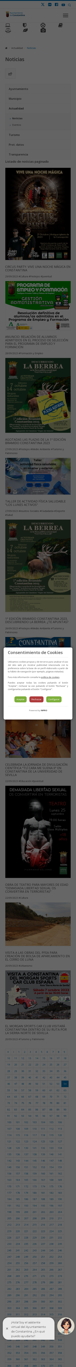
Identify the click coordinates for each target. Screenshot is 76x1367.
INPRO (44, 710)
